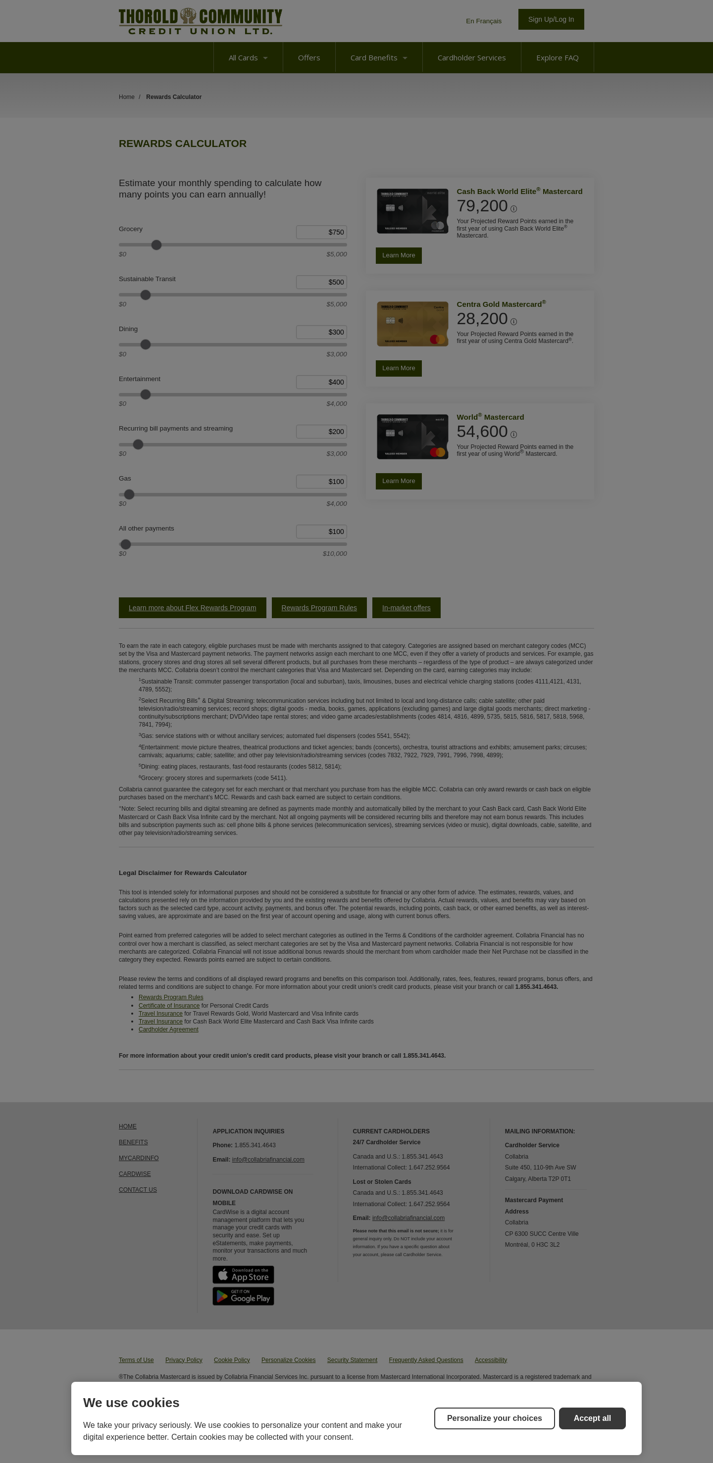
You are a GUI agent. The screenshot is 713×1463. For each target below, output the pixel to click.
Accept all (592, 1418)
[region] (356, 1418)
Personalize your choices (494, 1418)
